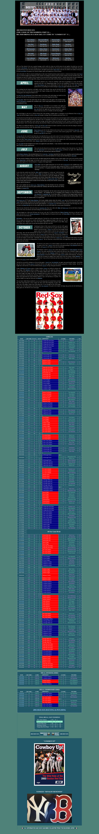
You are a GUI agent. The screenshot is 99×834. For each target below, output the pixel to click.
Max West (30, 44)
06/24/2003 (21, 494)
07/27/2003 (21, 553)
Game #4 (47, 262)
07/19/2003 (21, 538)
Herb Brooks (55, 49)
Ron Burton (43, 44)
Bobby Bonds (55, 44)
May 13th (36, 109)
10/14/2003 (21, 702)
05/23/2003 (21, 435)
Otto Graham (68, 53)
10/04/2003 (21, 680)
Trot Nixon (50, 154)
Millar (37, 172)
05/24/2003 (21, 437)
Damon (37, 141)
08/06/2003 (21, 570)
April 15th (20, 95)
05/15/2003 (21, 420)
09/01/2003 (21, 619)
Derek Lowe (33, 184)
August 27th (26, 188)
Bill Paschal (56, 58)
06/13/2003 (21, 474)
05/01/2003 (21, 396)
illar (39, 164)
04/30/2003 (21, 394)
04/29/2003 (21, 392)
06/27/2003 (21, 499)
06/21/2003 (21, 488)
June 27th (20, 136)
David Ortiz (41, 149)
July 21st (45, 154)
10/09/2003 (21, 695)
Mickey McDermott (68, 39)
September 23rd (52, 203)
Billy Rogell (43, 53)
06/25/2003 (21, 495)
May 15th (37, 115)
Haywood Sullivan (43, 39)
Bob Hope (68, 58)
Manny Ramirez (37, 130)
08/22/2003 (21, 601)
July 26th (66, 160)
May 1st (41, 105)
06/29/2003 (21, 503)
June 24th (41, 133)
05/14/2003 (21, 419)
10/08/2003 (21, 693)
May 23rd (38, 125)
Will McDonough (43, 58)
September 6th (46, 194)
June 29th (20, 143)
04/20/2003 (21, 376)
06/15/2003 (21, 478)
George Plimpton (55, 53)
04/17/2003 (21, 371)
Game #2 (56, 232)
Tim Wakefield (37, 194)
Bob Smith (31, 53)
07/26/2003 (21, 551)
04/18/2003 (21, 372)
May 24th (45, 125)
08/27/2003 (21, 610)
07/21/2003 (21, 542)
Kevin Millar (23, 71)
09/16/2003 (21, 645)
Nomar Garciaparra (21, 101)
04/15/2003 (21, 367)
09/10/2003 (21, 635)
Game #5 (41, 239)
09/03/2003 (21, 622)
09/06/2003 (21, 628)
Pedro (76, 85)
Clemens (63, 254)
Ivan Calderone (31, 58)
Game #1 (50, 229)
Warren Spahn (56, 39)
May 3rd (80, 113)
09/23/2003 (21, 658)
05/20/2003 (21, 429)
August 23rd (51, 178)
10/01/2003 (21, 676)
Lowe (63, 200)
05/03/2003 (21, 399)
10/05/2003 (21, 682)
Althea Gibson (43, 49)
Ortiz (17, 214)
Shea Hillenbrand (27, 95)
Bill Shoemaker (31, 49)
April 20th (20, 99)
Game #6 (44, 265)
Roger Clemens (58, 149)
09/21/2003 (21, 654)
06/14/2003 (21, 476)
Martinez (52, 253)
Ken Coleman (31, 39)
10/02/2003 (21, 678)
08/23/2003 (21, 603)
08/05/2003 (21, 569)
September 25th (42, 208)
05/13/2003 (21, 417)
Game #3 (42, 234)
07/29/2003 (21, 556)
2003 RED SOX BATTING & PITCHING (49, 710)
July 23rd (74, 155)
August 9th (66, 164)
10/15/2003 (21, 704)
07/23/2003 (21, 545)
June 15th (77, 130)
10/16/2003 (21, 706)
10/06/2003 (21, 683)
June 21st (43, 131)
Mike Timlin (56, 69)
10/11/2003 (21, 697)
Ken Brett (68, 44)
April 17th (61, 86)
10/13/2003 (21, 700)
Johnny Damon (27, 139)
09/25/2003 (21, 661)
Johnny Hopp (68, 49)
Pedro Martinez (40, 85)
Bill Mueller (24, 68)
